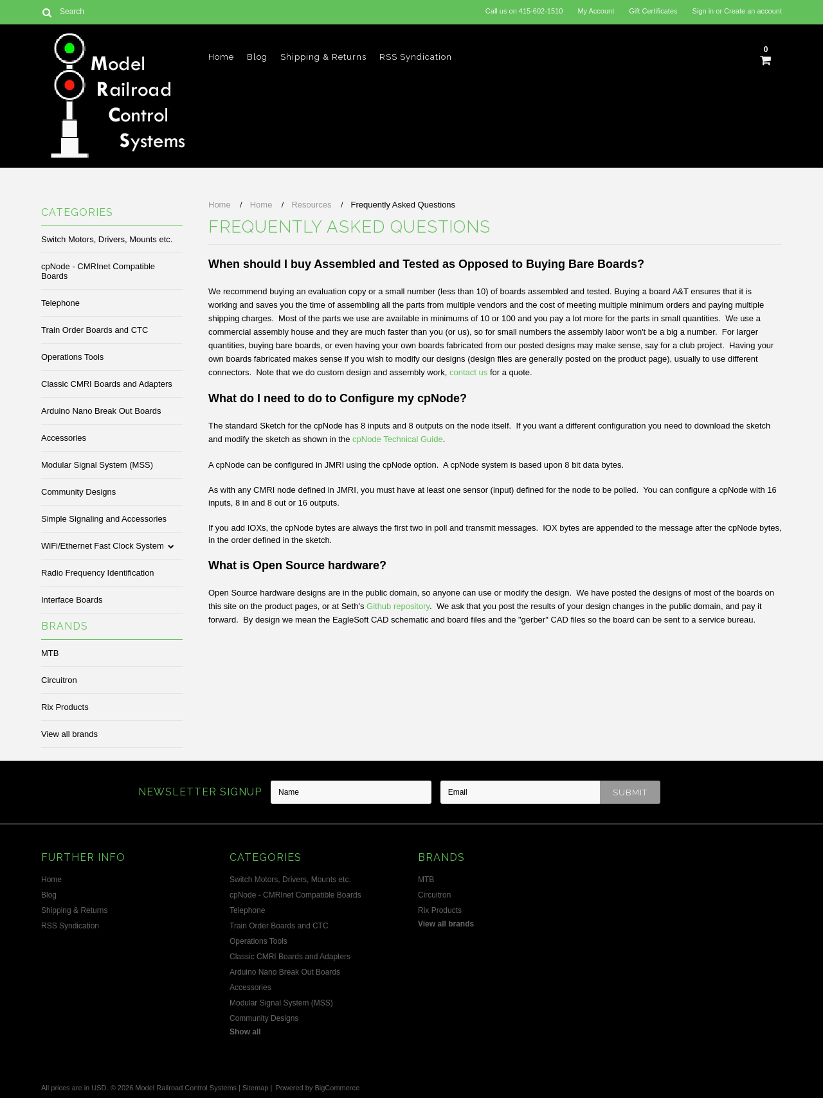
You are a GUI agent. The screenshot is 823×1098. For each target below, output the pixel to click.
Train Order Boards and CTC (94, 330)
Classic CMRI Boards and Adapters (106, 384)
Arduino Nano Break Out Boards (101, 411)
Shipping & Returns (323, 57)
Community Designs (78, 492)
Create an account (753, 11)
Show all (245, 1031)
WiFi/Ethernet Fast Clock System (102, 546)
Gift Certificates (653, 11)
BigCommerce (336, 1088)
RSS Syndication (415, 57)
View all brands (69, 734)
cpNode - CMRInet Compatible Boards (98, 271)
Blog (257, 57)
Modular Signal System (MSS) (97, 465)
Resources (311, 204)
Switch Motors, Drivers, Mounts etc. (106, 239)
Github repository (398, 606)
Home (221, 57)
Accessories (63, 438)
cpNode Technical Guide (397, 439)
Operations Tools (72, 357)
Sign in (703, 11)
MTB (50, 653)
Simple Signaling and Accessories (104, 519)
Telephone (60, 303)
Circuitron (59, 680)
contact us (468, 372)
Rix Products (65, 707)
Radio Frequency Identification (97, 573)
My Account (595, 11)
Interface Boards (71, 600)
